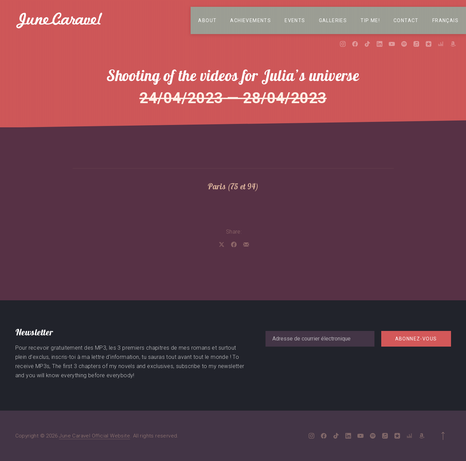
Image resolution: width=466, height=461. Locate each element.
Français (445, 20)
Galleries (333, 20)
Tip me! (370, 20)
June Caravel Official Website (94, 436)
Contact (406, 20)
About (207, 20)
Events (295, 20)
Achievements (250, 20)
